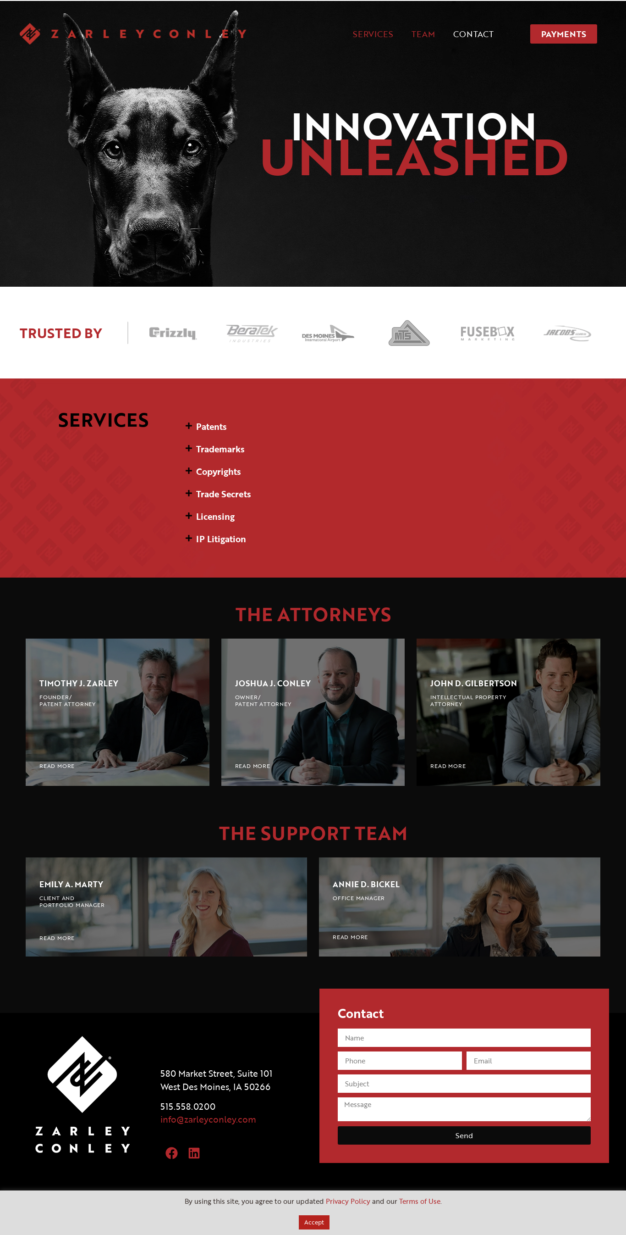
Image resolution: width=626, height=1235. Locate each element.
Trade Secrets (223, 494)
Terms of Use (419, 1201)
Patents (211, 426)
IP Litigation (221, 538)
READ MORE (57, 766)
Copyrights (218, 471)
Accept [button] (314, 1222)
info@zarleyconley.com (208, 1119)
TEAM (423, 34)
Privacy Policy (348, 1201)
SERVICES (373, 34)
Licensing (215, 516)
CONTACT (473, 34)
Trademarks (220, 449)
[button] (391, 426)
